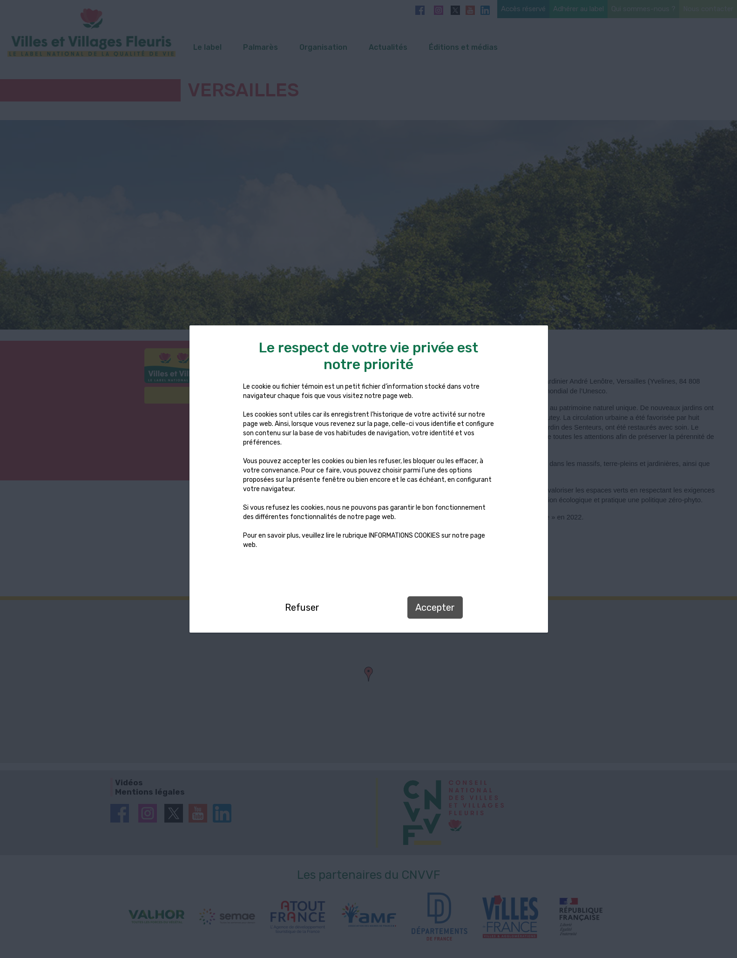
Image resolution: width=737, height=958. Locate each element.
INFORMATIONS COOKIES (404, 536)
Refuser (302, 607)
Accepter (435, 607)
